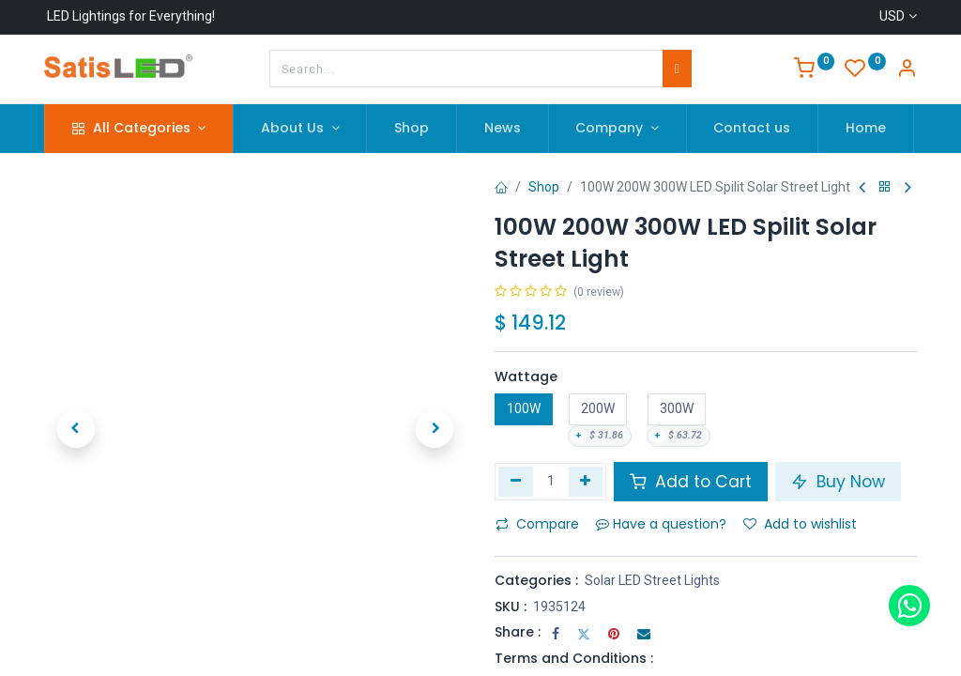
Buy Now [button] (838, 481)
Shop (543, 186)
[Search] (677, 68)
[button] (76, 429)
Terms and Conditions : (574, 658)
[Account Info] (906, 70)
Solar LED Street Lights (652, 580)
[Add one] (586, 482)
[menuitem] (411, 128)
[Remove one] (515, 482)
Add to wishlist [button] (800, 524)
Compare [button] (537, 524)
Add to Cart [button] (691, 481)
